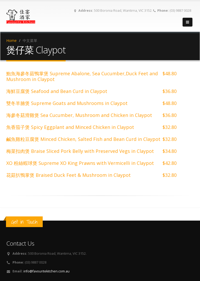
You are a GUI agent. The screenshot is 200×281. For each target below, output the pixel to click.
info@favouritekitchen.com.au (46, 271)
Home (11, 40)
